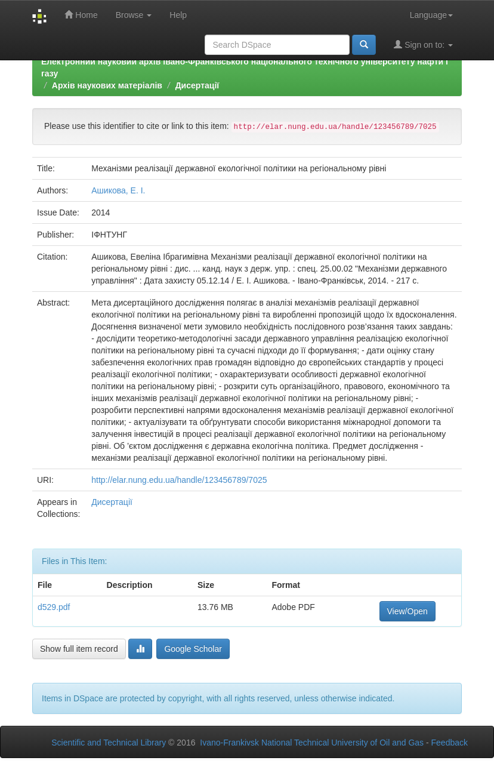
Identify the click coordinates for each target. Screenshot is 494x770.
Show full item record (79, 649)
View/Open (407, 611)
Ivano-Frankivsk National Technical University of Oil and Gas (312, 742)
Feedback (449, 742)
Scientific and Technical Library (108, 742)
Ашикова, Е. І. (118, 190)
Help (178, 15)
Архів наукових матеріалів (107, 85)
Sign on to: (423, 44)
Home (80, 15)
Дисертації (197, 85)
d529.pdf (54, 607)
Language (431, 15)
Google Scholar (193, 649)
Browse (134, 15)
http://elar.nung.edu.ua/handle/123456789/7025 (179, 480)
